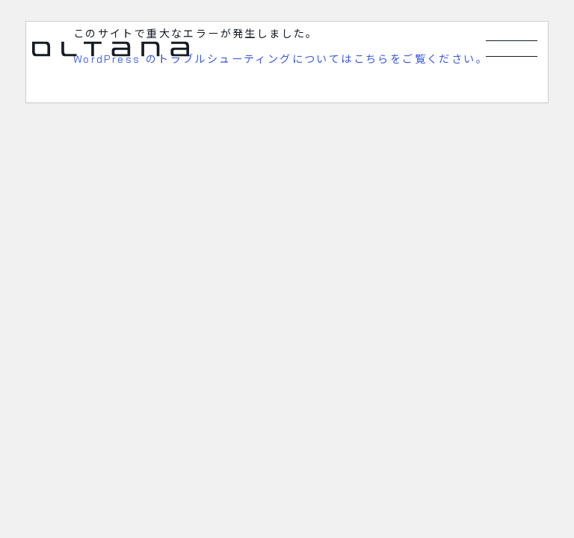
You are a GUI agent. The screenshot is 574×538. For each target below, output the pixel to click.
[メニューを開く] (512, 48)
